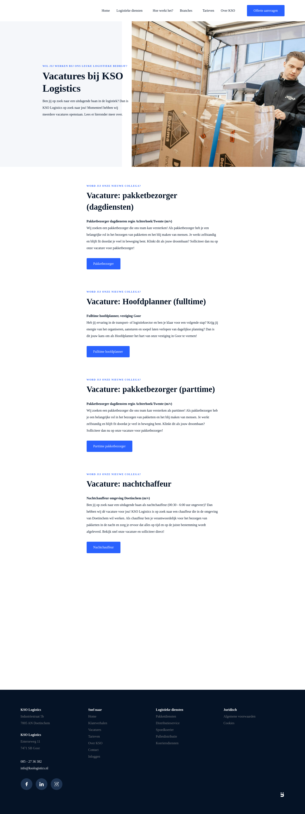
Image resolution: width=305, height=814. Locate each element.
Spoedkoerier (165, 730)
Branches (186, 10)
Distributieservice (168, 723)
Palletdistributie (166, 736)
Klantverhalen (97, 723)
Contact (93, 750)
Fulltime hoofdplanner (108, 351)
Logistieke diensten (129, 10)
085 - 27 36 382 (31, 761)
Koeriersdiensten (167, 743)
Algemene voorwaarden (240, 716)
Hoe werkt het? (163, 10)
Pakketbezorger (103, 263)
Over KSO (228, 10)
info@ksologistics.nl (34, 768)
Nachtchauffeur (103, 547)
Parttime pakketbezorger (109, 446)
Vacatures (94, 730)
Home (106, 10)
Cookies (229, 723)
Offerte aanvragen (266, 10)
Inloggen (94, 756)
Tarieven (208, 10)
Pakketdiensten (166, 716)
